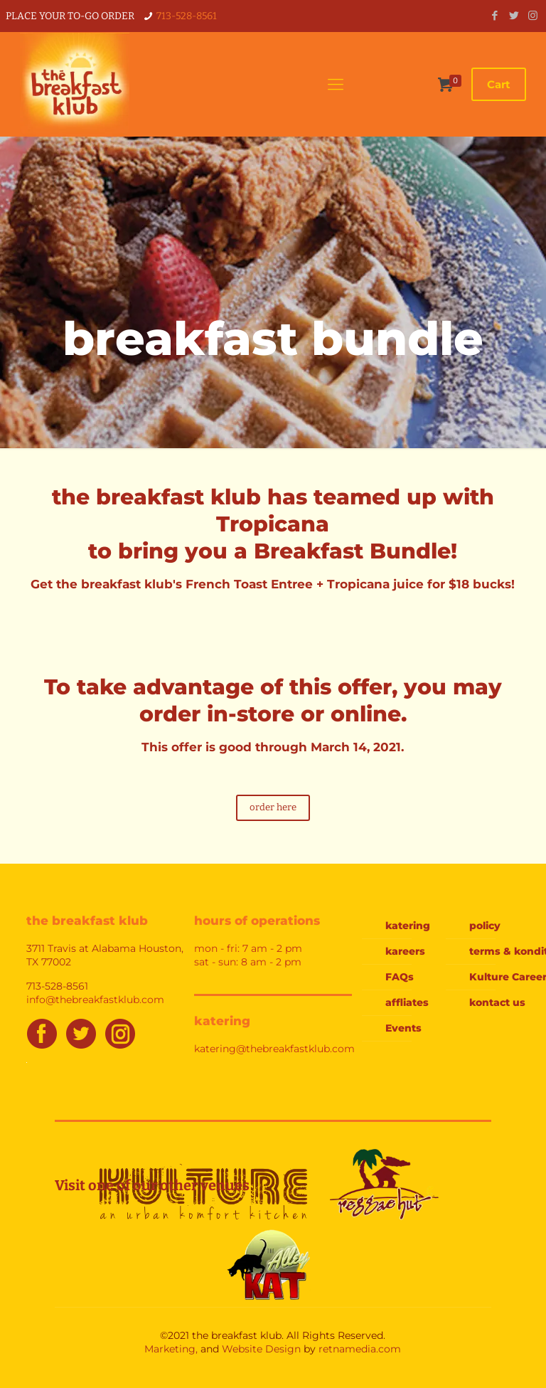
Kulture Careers (505, 976)
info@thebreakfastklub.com (95, 999)
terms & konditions (505, 951)
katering (407, 925)
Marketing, (171, 1348)
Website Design (261, 1348)
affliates (407, 1002)
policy (484, 925)
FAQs (399, 976)
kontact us (497, 1002)
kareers (405, 951)
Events (403, 1028)
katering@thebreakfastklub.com (274, 1048)
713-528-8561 (186, 16)
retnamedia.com (359, 1348)
